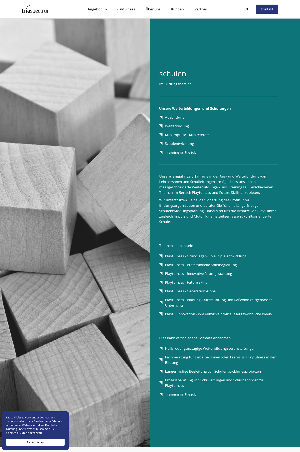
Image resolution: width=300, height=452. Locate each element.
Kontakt (267, 9)
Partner (201, 9)
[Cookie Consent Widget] (35, 430)
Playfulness (125, 9)
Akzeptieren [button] (35, 442)
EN (246, 9)
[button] (97, 9)
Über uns (153, 9)
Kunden (177, 9)
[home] (36, 9)
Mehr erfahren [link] (31, 433)
